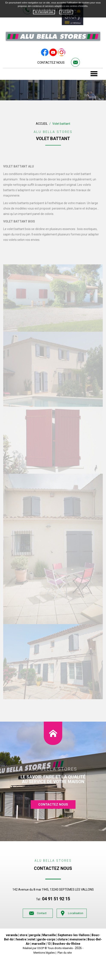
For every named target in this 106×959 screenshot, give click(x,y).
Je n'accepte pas (44, 12)
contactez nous (53, 804)
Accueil (42, 123)
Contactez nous (51, 63)
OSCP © (42, 948)
